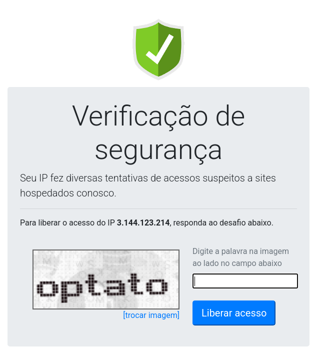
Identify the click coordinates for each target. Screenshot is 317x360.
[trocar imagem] (151, 315)
